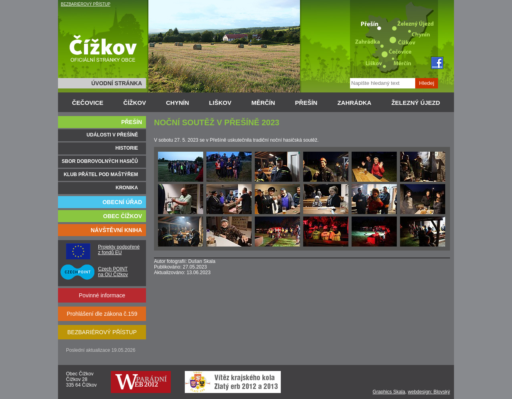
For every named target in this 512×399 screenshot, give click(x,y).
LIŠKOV (220, 102)
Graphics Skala (389, 392)
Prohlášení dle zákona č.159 (102, 314)
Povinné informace (102, 295)
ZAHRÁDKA (354, 102)
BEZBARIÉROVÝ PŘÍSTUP (85, 4)
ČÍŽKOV (134, 102)
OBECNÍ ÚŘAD (122, 202)
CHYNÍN (177, 102)
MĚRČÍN (263, 102)
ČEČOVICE (87, 102)
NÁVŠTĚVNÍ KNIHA (116, 230)
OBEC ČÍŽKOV (122, 216)
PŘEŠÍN (306, 102)
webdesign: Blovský (429, 392)
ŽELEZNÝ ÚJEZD (415, 102)
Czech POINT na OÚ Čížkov (113, 271)
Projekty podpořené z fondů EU (119, 249)
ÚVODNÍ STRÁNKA (116, 83)
